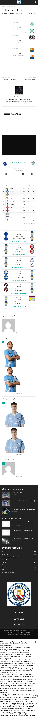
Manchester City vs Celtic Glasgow (19, 32)
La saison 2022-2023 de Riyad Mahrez (22, 538)
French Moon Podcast (24, 634)
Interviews (30, 630)
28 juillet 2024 (15, 35)
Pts (34, 185)
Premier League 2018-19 (9, 80)
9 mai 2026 (19, 245)
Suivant (34, 220)
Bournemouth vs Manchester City (19, 293)
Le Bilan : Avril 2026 (17, 492)
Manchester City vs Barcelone (19, 58)
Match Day (9, 632)
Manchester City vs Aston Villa (19, 306)
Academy (28, 632)
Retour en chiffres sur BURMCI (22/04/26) (23, 509)
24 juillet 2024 (15, 22)
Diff (29, 185)
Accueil (3, 6)
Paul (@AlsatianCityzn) (9, 13)
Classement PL (20, 632)
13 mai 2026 (19, 258)
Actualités (6, 630)
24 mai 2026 (19, 297)
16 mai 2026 (19, 271)
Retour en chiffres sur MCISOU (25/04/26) (23, 501)
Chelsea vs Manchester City (19, 280)
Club (14, 632)
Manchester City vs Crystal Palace (19, 267)
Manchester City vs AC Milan (19, 45)
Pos (4, 185)
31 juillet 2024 (15, 48)
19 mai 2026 (19, 284)
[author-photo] (19, 94)
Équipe (8, 185)
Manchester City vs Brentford (19, 254)
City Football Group (13, 634)
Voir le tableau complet (29, 223)
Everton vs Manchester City (19, 162)
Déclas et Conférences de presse (18, 630)
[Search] (35, 2)
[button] (3, 2)
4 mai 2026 (19, 232)
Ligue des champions (30, 80)
